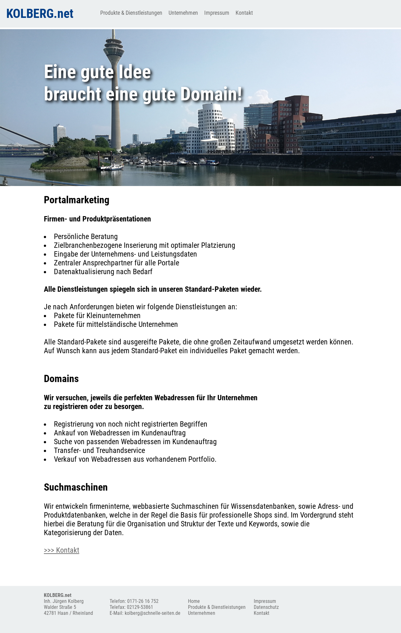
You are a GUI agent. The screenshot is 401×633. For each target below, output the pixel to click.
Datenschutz (266, 607)
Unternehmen (183, 12)
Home (194, 601)
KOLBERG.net (39, 13)
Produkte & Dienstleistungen (131, 12)
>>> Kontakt (61, 550)
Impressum (216, 12)
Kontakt (244, 12)
